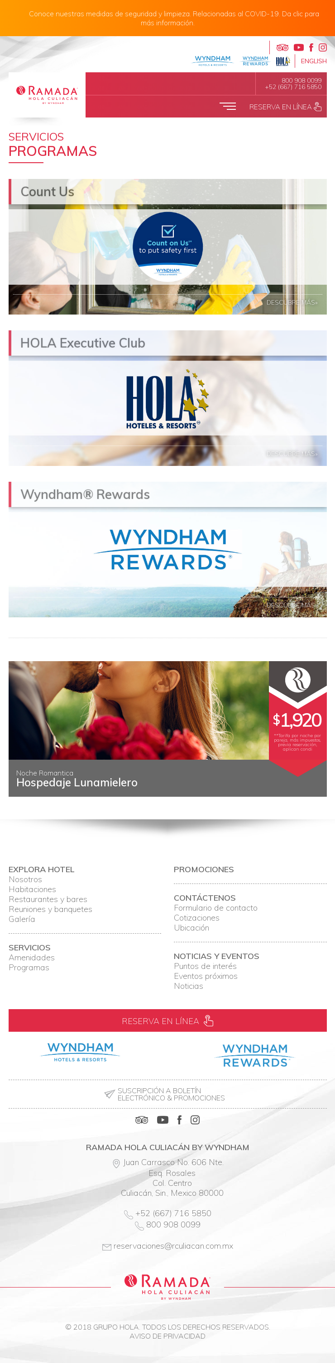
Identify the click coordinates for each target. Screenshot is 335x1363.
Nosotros (25, 879)
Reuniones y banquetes (50, 909)
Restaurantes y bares (48, 899)
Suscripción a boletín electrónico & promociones (171, 1094)
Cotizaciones (197, 918)
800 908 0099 (301, 80)
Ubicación (191, 928)
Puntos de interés (205, 966)
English (314, 61)
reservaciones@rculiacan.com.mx (173, 1246)
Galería (22, 919)
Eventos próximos (206, 976)
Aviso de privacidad (167, 1335)
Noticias (188, 986)
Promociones (204, 869)
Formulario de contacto (216, 908)
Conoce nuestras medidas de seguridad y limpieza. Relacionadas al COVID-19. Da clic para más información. (174, 18)
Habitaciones (32, 889)
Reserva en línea (285, 106)
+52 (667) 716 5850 (293, 87)
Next (315, 789)
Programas (29, 968)
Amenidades (32, 958)
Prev (20, 789)
